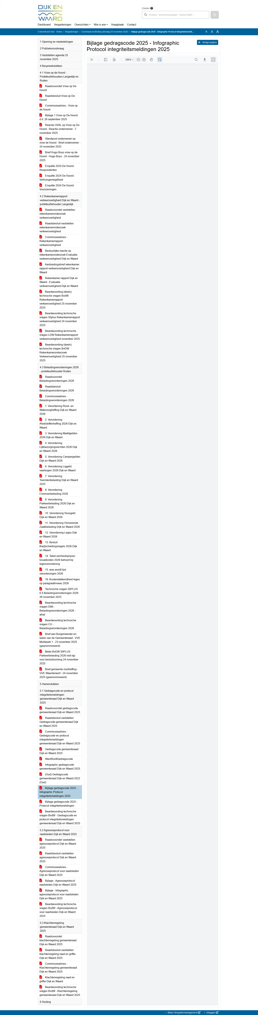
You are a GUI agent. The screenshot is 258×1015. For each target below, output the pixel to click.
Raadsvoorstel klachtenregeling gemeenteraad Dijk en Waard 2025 (58, 940)
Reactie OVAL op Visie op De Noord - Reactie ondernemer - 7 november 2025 (59, 129)
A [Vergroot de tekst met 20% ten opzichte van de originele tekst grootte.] (212, 31)
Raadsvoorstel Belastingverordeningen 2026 (56, 378)
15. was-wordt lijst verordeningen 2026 (52, 571)
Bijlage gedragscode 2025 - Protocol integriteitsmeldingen (58, 803)
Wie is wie (100, 24)
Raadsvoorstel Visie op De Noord (57, 88)
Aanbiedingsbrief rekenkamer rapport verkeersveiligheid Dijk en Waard (59, 268)
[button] (215, 15)
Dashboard (44, 24)
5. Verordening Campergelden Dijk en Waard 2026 (59, 458)
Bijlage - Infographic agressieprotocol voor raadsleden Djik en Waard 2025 (58, 894)
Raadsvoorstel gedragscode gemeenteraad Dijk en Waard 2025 (59, 710)
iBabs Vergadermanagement (183, 1012)
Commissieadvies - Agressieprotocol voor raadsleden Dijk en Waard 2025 (59, 871)
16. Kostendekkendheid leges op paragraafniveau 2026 (59, 581)
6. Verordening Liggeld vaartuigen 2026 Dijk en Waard (57, 468)
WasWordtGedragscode (56, 759)
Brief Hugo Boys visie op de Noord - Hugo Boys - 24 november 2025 (59, 156)
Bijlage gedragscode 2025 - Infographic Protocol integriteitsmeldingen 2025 (58, 792)
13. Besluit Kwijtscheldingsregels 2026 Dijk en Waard (58, 546)
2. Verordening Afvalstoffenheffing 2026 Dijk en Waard (58, 423)
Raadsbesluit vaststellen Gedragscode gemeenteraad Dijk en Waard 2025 (58, 722)
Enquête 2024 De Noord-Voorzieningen (56, 187)
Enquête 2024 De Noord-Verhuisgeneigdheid (56, 177)
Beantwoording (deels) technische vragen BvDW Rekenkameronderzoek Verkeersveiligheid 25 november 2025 (58, 352)
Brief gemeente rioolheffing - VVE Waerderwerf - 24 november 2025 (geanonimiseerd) (58, 673)
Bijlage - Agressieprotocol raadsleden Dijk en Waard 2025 (57, 882)
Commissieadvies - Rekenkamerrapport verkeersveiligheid (53, 241)
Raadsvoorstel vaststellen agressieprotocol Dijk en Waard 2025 (57, 843)
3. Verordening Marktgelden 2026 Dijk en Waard (58, 435)
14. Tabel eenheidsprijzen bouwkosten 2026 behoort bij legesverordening (57, 560)
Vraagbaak (117, 24)
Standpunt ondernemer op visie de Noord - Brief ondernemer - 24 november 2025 (59, 142)
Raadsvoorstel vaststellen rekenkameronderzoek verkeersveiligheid (57, 213)
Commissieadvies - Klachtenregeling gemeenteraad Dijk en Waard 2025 (58, 967)
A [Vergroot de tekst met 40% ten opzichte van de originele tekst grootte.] (217, 32)
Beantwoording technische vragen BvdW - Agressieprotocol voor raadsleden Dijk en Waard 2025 (58, 910)
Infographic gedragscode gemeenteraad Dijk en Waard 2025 (59, 766)
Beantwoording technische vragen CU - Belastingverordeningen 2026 (57, 624)
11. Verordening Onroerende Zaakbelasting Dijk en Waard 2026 (59, 524)
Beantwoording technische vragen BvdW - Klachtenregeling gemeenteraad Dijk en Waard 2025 (59, 991)
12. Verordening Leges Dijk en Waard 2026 (58, 534)
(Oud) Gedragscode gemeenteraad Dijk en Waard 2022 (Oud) (59, 778)
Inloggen (212, 1012)
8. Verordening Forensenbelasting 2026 (53, 491)
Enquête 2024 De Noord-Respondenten (56, 168)
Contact (131, 24)
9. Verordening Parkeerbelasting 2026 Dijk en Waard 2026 (57, 503)
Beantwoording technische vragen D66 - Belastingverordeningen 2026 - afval (57, 608)
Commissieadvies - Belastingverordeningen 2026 (56, 398)
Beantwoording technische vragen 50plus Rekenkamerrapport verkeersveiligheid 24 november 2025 (59, 319)
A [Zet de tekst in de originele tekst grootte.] (206, 31)
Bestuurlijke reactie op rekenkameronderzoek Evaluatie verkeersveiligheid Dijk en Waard (58, 254)
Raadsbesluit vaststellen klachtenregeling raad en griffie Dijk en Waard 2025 (57, 954)
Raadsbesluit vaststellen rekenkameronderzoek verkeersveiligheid (56, 227)
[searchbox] (175, 15)
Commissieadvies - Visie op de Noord (58, 107)
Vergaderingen (62, 24)
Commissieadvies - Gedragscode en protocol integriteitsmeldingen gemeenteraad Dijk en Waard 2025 (59, 737)
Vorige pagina (207, 42)
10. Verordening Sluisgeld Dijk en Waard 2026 (57, 515)
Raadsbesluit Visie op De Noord (57, 97)
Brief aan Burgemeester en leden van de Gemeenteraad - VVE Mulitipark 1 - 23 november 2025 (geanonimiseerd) (59, 640)
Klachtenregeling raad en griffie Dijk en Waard (57, 979)
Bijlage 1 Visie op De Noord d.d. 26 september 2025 (58, 117)
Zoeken (146, 8)
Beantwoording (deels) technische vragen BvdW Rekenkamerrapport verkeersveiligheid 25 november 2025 (58, 299)
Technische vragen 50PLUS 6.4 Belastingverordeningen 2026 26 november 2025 (58, 593)
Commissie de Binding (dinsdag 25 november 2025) (104, 32)
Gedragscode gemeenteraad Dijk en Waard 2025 (58, 751)
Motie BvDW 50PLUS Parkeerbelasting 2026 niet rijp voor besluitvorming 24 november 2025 (58, 657)
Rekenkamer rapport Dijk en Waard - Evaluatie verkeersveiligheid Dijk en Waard (58, 282)
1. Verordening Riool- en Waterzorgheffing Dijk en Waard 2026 (57, 410)
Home (59, 32)
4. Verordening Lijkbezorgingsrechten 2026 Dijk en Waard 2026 (58, 447)
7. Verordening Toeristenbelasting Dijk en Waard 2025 (58, 480)
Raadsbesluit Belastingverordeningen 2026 (56, 388)
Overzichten (82, 24)
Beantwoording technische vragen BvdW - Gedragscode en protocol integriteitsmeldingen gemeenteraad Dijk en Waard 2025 (59, 817)
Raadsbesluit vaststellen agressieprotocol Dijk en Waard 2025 (57, 857)
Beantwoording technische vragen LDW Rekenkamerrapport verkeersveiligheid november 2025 (59, 335)
